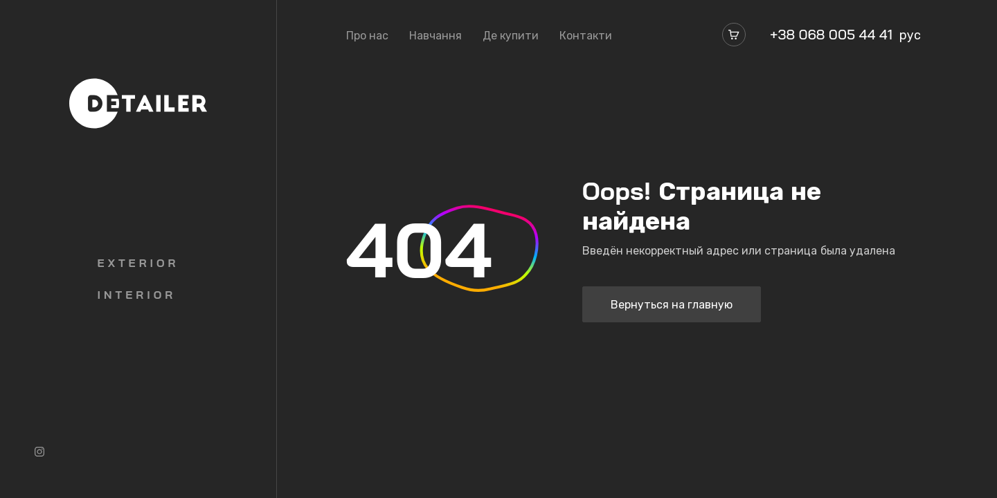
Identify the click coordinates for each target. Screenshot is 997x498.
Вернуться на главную (672, 304)
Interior (137, 295)
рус (910, 35)
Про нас (367, 35)
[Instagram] (39, 451)
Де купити (511, 35)
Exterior (138, 263)
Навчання (435, 35)
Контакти (585, 35)
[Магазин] (734, 34)
